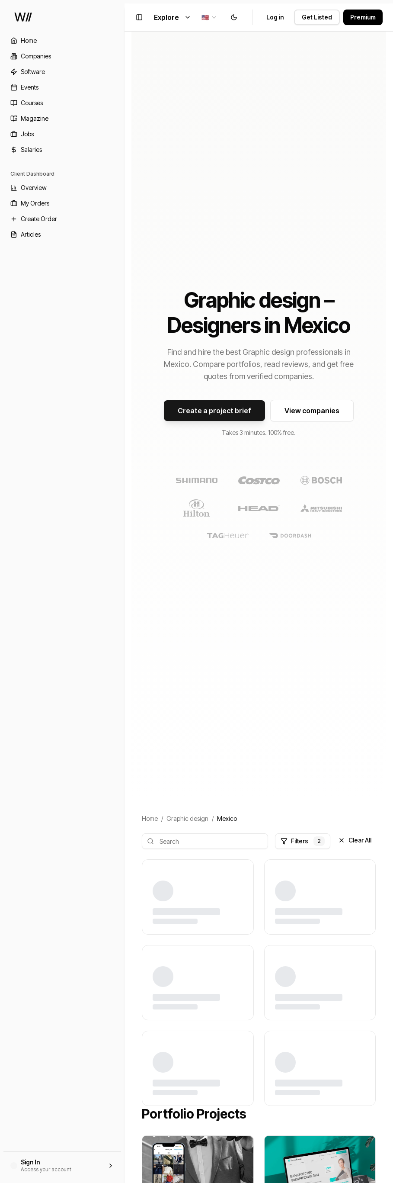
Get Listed (317, 17)
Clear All (354, 840)
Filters (303, 841)
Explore (172, 17)
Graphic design (187, 818)
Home (150, 818)
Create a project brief (214, 410)
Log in (275, 17)
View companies (311, 410)
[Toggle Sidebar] (124, 591)
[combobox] (209, 17)
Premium (363, 17)
